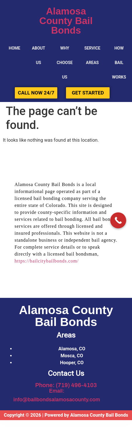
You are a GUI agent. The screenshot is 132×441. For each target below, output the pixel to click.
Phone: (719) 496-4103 (66, 385)
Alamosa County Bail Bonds (65, 21)
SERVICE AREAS (92, 55)
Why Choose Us (65, 62)
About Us (38, 55)
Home (14, 48)
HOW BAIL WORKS (119, 62)
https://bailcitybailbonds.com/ (47, 260)
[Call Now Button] (118, 220)
